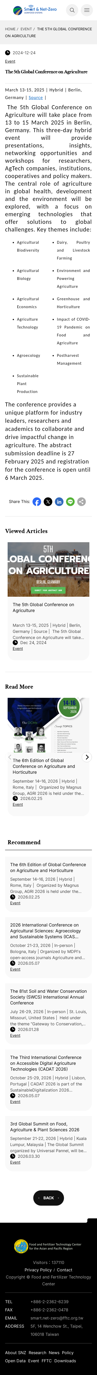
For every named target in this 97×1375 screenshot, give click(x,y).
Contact (64, 1269)
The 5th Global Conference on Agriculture (43, 607)
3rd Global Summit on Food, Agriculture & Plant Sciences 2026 (44, 1126)
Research (37, 1352)
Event (26, 29)
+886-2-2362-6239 (49, 1301)
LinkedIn (59, 501)
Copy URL (81, 501)
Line (70, 501)
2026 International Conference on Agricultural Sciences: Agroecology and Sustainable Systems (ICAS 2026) (45, 931)
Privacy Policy (38, 1269)
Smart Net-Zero (34, 10)
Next (87, 757)
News (54, 1352)
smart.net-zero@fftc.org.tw (56, 1317)
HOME (10, 29)
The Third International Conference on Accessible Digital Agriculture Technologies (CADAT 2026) (46, 1063)
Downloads (65, 1360)
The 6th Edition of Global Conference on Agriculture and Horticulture (48, 867)
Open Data (15, 1360)
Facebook (37, 501)
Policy (68, 1352)
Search (72, 10)
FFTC (47, 1360)
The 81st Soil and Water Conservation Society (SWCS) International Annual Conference (48, 997)
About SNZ (15, 1352)
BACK (48, 1197)
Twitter (48, 501)
